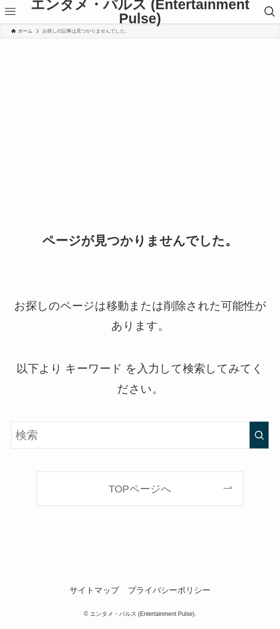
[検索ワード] (140, 435)
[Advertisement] (140, 112)
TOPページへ (139, 488)
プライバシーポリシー (169, 590)
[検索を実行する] (259, 435)
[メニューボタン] (10, 11)
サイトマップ (94, 590)
